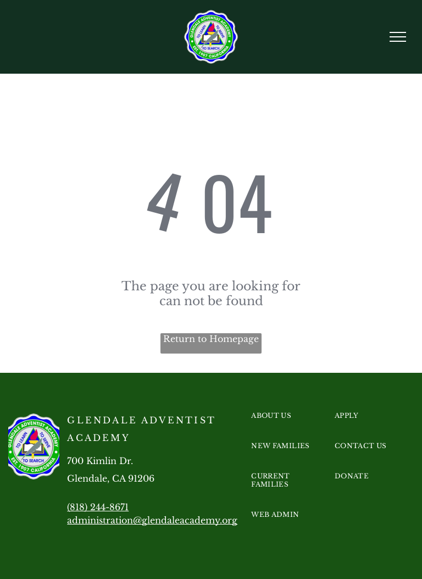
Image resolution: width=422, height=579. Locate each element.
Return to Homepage (211, 338)
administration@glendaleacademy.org (152, 520)
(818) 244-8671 (98, 506)
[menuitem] (289, 426)
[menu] (398, 37)
